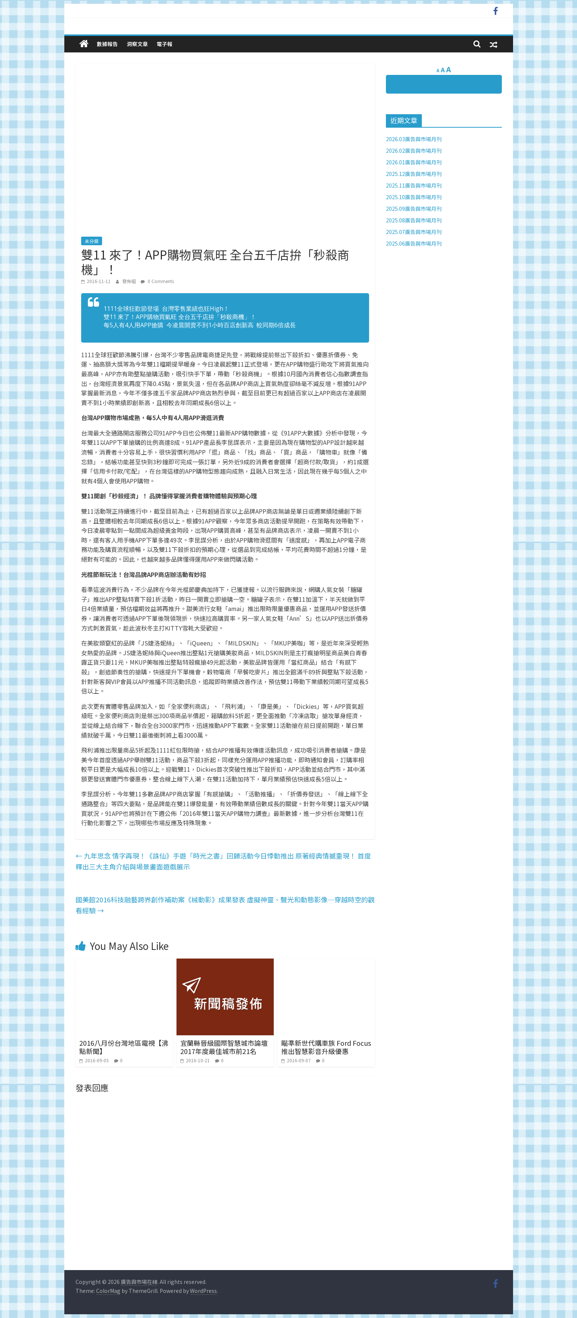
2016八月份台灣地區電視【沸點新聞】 (123, 1047)
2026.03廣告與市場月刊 (414, 139)
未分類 (91, 241)
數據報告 (107, 44)
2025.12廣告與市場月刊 (414, 173)
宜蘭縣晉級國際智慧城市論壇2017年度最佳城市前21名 (224, 1047)
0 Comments (157, 281)
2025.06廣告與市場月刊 (414, 243)
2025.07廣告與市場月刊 (414, 232)
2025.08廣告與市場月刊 (414, 220)
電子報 (164, 44)
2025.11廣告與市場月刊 (414, 185)
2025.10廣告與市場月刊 (414, 197)
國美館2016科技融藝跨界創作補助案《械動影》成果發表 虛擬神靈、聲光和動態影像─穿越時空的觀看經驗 (225, 905)
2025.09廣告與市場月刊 (414, 208)
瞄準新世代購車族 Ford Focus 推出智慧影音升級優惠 (326, 1047)
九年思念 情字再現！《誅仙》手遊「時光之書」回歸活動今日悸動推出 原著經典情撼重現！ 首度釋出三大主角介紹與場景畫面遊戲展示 (223, 861)
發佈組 (129, 281)
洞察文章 (137, 44)
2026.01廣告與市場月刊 (414, 162)
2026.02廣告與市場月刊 (414, 150)
